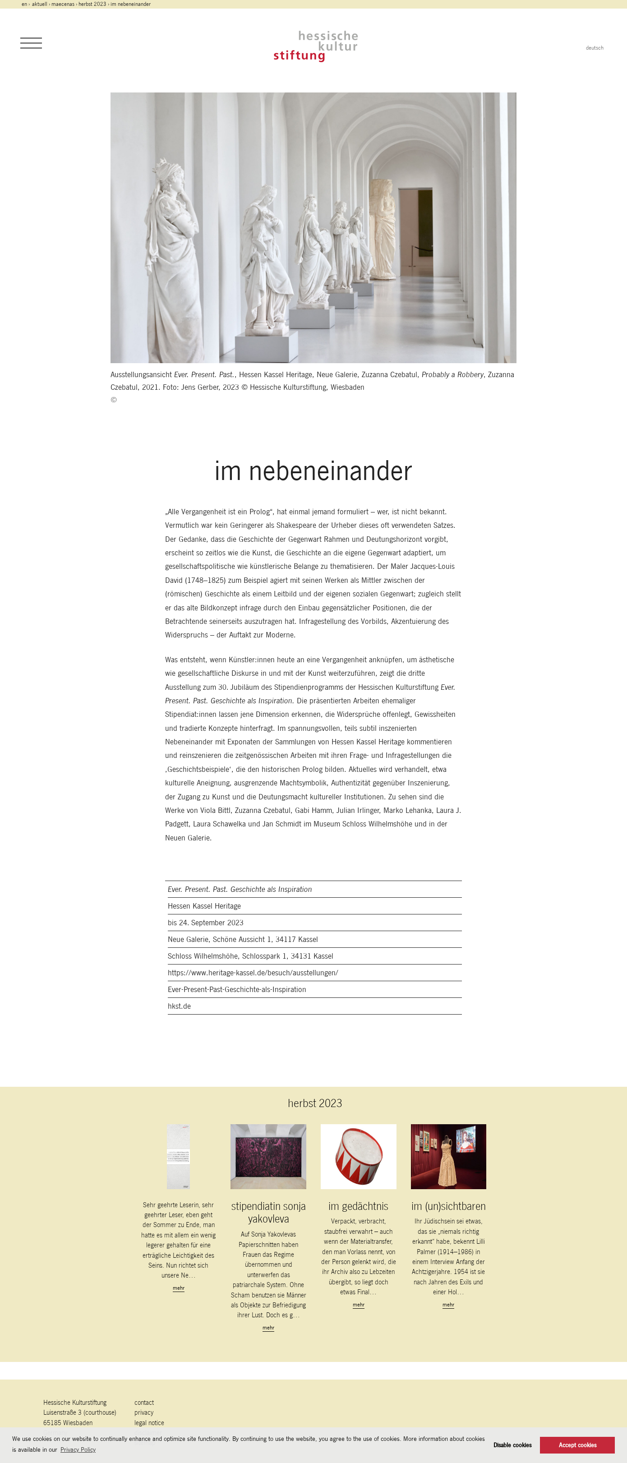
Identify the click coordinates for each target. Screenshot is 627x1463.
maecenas (62, 4)
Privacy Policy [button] (78, 1449)
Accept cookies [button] (577, 1445)
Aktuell (39, 4)
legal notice (149, 1422)
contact (144, 1402)
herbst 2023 (92, 4)
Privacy (143, 1412)
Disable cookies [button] (512, 1445)
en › (26, 4)
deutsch (595, 48)
